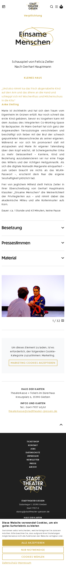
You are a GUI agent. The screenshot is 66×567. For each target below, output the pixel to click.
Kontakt (33, 445)
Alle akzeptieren (33, 542)
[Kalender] (12, 6)
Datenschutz (33, 452)
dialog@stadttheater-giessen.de (33, 511)
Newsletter (33, 459)
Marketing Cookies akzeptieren (33, 362)
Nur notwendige (33, 549)
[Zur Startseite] (33, 6)
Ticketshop (33, 441)
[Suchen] (52, 6)
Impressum (33, 456)
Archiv (33, 467)
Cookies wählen (33, 556)
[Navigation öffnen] (57, 6)
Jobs (33, 449)
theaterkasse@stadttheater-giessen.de (33, 411)
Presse (33, 463)
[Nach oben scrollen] (61, 425)
